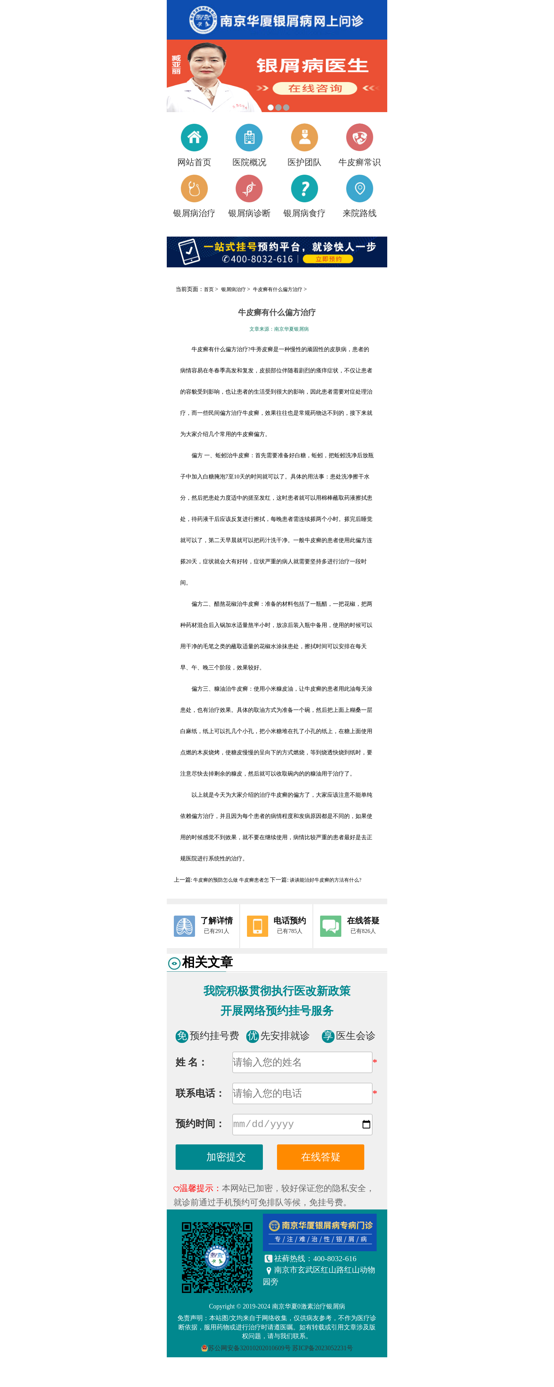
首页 (209, 289)
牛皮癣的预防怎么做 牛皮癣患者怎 (231, 880)
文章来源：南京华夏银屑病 (279, 329)
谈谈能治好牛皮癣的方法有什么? (325, 880)
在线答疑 (321, 1158)
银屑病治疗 (234, 289)
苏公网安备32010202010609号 (249, 1349)
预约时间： (200, 1125)
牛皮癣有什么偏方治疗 (278, 289)
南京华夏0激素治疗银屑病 (308, 1307)
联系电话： (200, 1093)
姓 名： (192, 1062)
